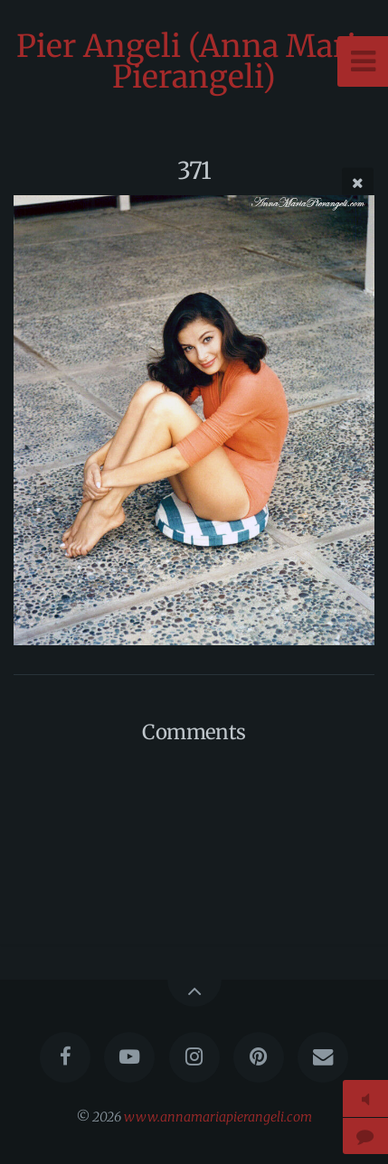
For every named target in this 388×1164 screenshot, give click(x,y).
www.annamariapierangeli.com (218, 1117)
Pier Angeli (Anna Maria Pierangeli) (194, 61)
